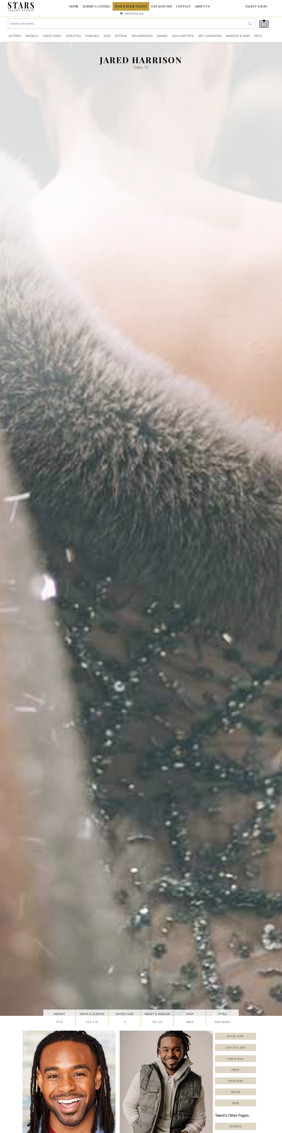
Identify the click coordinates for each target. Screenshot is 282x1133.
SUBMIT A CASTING (97, 6)
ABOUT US (202, 6)
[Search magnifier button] (250, 23)
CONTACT (183, 6)
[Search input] (126, 23)
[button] (235, 1091)
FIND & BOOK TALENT (131, 6)
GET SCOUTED (161, 6)
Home (73, 6)
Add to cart (235, 1047)
